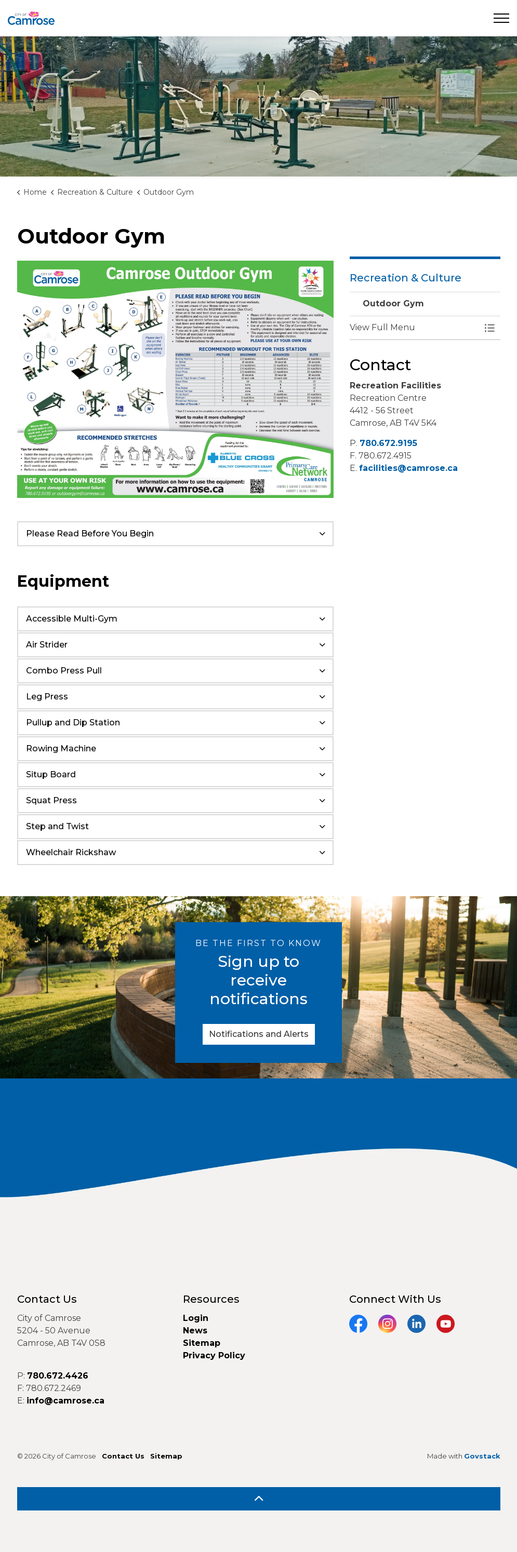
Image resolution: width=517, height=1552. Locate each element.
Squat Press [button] (51, 800)
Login (195, 1318)
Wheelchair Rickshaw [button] (71, 852)
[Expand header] (501, 18)
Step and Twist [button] (57, 826)
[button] (415, 327)
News (195, 1330)
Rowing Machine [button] (61, 748)
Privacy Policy (214, 1355)
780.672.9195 (388, 443)
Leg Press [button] (47, 696)
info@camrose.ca (65, 1401)
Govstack (482, 1456)
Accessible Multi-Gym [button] (71, 619)
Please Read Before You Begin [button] (90, 533)
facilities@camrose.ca (408, 468)
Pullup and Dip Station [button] (73, 722)
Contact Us (123, 1456)
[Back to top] (258, 1498)
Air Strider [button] (47, 645)
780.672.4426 (57, 1376)
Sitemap (201, 1343)
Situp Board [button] (51, 774)
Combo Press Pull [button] (64, 671)
